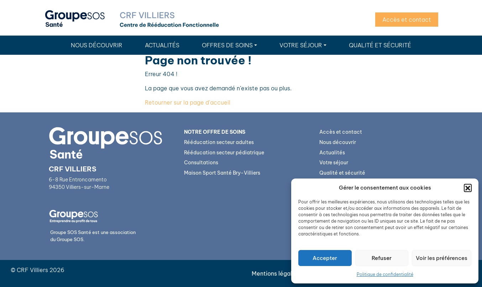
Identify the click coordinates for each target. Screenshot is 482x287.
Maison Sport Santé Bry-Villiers (222, 173)
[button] (467, 187)
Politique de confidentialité (385, 274)
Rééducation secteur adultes (219, 142)
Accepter (325, 258)
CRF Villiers (32, 269)
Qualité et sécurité (380, 45)
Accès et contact (406, 19)
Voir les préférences (441, 258)
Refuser (382, 258)
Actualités (162, 45)
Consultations (201, 162)
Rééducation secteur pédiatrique (224, 152)
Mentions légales (275, 273)
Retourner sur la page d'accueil (187, 102)
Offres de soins (227, 45)
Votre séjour (300, 45)
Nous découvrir (96, 45)
